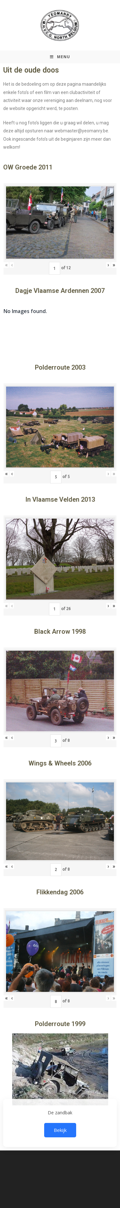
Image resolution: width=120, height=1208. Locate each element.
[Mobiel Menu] (60, 57)
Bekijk (60, 1130)
